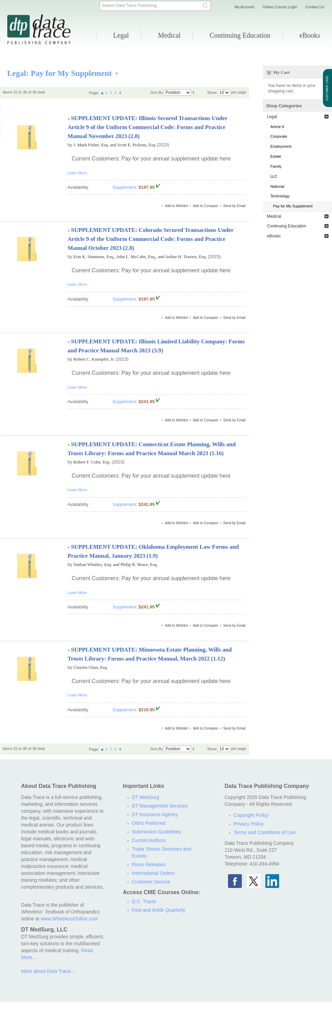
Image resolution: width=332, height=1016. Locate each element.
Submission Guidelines (156, 831)
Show (212, 92)
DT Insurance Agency (155, 814)
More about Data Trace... (48, 971)
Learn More (77, 173)
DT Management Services (160, 806)
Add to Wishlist (176, 206)
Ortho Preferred (148, 823)
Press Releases (149, 864)
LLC (274, 176)
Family (276, 166)
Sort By (156, 92)
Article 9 (277, 127)
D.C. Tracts (144, 901)
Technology (280, 196)
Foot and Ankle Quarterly (159, 910)
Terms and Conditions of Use (265, 832)
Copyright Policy (251, 815)
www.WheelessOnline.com (69, 918)
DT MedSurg (145, 797)
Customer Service (151, 882)
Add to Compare (205, 206)
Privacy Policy (249, 824)
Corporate (279, 136)
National (277, 186)
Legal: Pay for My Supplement (59, 73)
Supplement (124, 187)
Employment (281, 146)
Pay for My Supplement (293, 206)
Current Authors (149, 840)
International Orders (153, 873)
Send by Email (234, 206)
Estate (276, 156)
